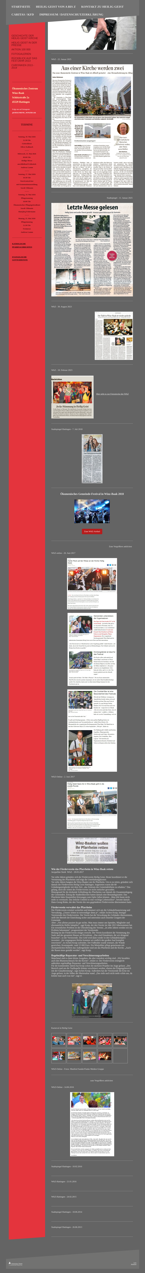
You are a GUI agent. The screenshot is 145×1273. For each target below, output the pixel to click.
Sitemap (20, 1263)
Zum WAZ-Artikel (92, 531)
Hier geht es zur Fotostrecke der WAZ (112, 394)
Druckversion (13, 1263)
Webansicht (133, 1264)
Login (134, 1262)
